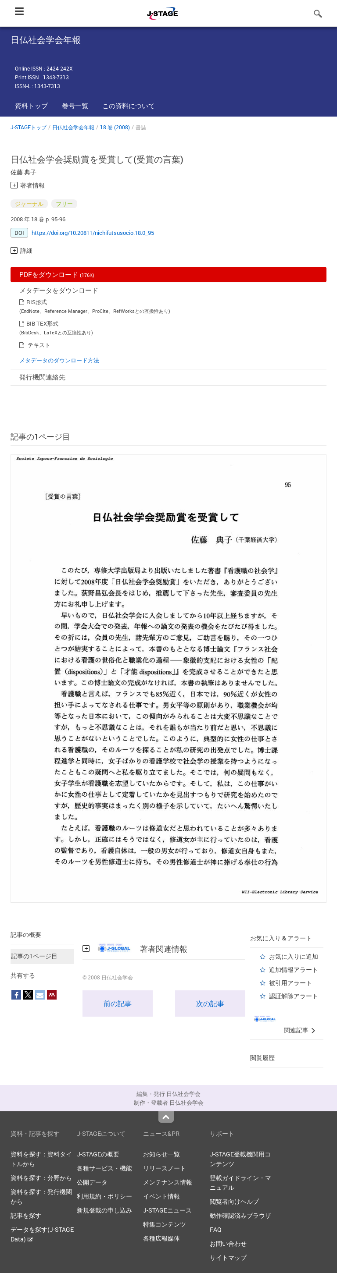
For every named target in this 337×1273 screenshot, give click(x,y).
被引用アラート (290, 983)
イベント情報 (161, 1196)
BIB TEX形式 (42, 323)
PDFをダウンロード (56, 274)
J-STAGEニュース (167, 1210)
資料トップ (31, 105)
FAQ (216, 1229)
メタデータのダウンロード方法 (59, 360)
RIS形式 (36, 302)
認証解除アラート (293, 996)
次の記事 (210, 1003)
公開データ (92, 1182)
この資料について (128, 105)
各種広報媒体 (161, 1238)
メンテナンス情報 (167, 1182)
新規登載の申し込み (104, 1210)
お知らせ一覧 (161, 1154)
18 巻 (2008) (115, 127)
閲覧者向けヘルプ (234, 1201)
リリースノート (164, 1168)
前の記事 (118, 1003)
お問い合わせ (228, 1243)
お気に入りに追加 (293, 956)
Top (166, 1117)
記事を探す (26, 1215)
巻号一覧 (75, 105)
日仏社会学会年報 (73, 127)
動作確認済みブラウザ (240, 1215)
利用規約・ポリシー (104, 1196)
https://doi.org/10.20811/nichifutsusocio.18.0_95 (93, 233)
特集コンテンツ (164, 1224)
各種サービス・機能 (104, 1168)
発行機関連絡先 (42, 376)
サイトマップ (228, 1257)
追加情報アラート (293, 969)
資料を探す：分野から (41, 1178)
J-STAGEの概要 (98, 1154)
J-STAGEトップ (29, 127)
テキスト (39, 345)
